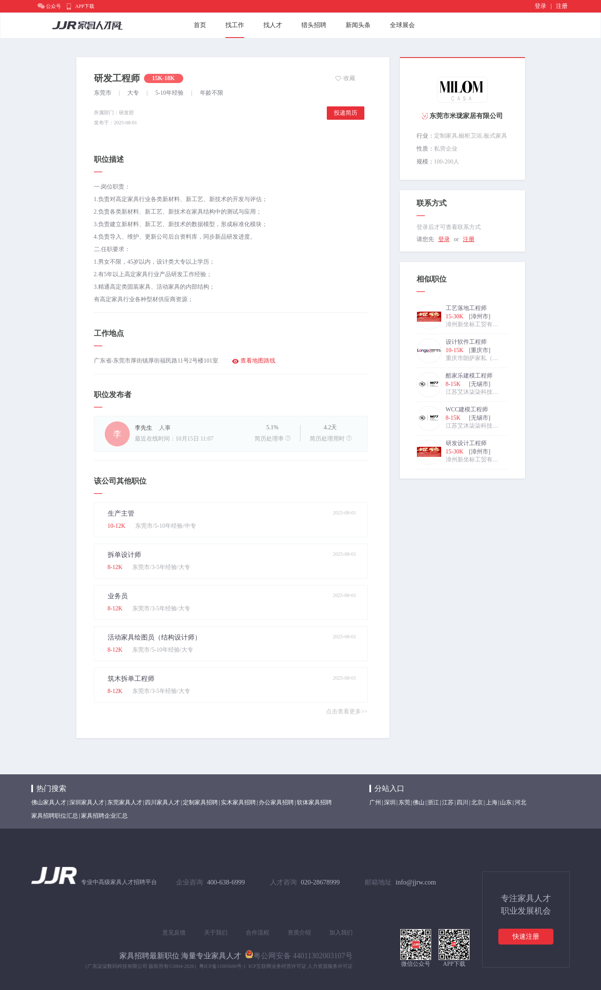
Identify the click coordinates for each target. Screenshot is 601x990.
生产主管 (121, 513)
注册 (562, 6)
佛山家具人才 (48, 802)
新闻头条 (358, 25)
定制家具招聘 (200, 802)
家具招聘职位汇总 (54, 816)
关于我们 (215, 933)
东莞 (404, 802)
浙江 (433, 802)
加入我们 (341, 933)
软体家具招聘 (314, 802)
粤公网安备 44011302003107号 (299, 954)
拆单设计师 (124, 554)
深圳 (390, 802)
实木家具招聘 (238, 802)
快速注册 (526, 936)
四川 (462, 802)
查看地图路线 (257, 361)
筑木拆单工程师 (131, 678)
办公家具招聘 (276, 802)
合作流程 (257, 933)
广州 (375, 802)
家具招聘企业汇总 (104, 816)
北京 (477, 802)
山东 (506, 802)
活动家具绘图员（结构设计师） (154, 637)
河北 (520, 802)
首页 (200, 25)
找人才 (272, 25)
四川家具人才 (162, 802)
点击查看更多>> (347, 711)
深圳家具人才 (86, 802)
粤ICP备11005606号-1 (222, 966)
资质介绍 (299, 933)
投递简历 (345, 113)
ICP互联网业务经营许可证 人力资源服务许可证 (300, 966)
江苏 (448, 802)
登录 (540, 6)
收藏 (349, 78)
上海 (491, 802)
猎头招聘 (313, 25)
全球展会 (402, 25)
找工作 (234, 25)
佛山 (418, 802)
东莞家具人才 (124, 802)
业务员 (118, 596)
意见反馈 (174, 933)
